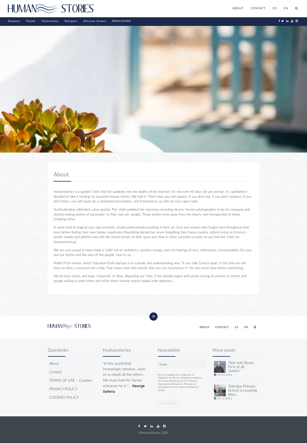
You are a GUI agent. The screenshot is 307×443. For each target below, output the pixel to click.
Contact (55, 372)
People (30, 21)
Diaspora (14, 21)
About (54, 364)
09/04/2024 (224, 375)
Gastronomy (50, 21)
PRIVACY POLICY (63, 389)
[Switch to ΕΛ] (275, 9)
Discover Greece (94, 21)
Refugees (71, 21)
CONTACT (258, 8)
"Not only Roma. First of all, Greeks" (241, 367)
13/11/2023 (224, 398)
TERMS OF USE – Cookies (70, 380)
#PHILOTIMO (121, 21)
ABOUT (238, 8)
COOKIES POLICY (64, 397)
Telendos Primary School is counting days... (242, 391)
